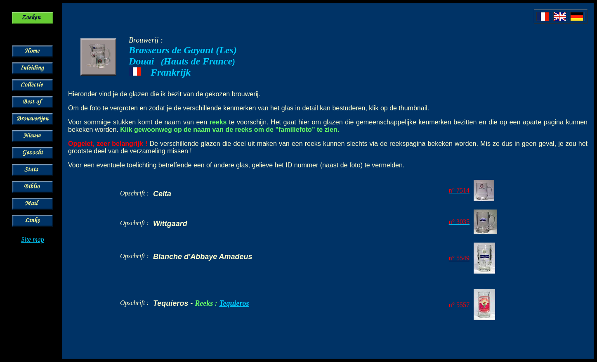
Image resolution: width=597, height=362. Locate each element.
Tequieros (234, 303)
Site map (32, 239)
